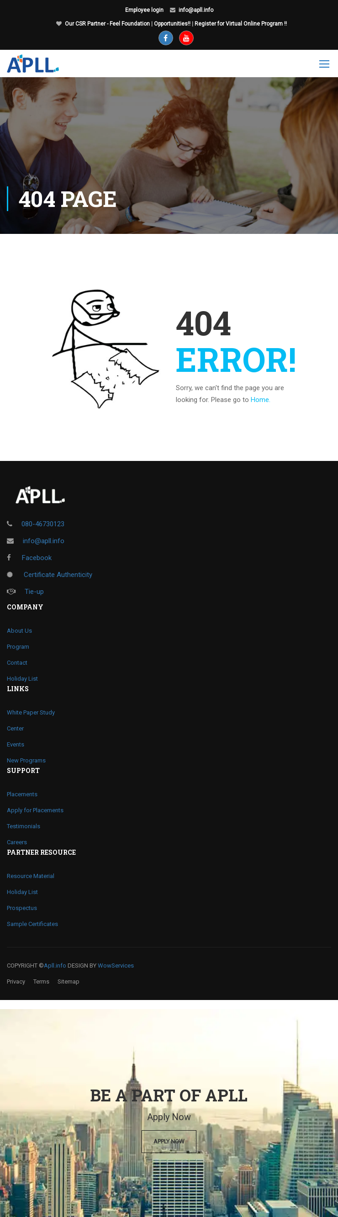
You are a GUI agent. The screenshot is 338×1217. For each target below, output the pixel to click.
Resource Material (30, 876)
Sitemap (68, 981)
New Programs (26, 760)
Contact (17, 662)
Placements (22, 794)
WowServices (116, 965)
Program (18, 646)
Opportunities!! (172, 24)
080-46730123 (42, 524)
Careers (17, 842)
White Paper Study (31, 712)
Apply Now (169, 1141)
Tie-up (25, 591)
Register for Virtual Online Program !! (241, 24)
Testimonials (23, 826)
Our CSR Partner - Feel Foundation (107, 24)
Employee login (144, 10)
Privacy (16, 981)
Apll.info (55, 965)
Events (15, 744)
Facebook (29, 558)
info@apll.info (196, 10)
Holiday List (22, 678)
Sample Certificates (32, 924)
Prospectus (22, 908)
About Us (19, 630)
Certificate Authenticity (49, 575)
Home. (260, 400)
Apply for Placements (35, 810)
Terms (41, 981)
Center (15, 728)
